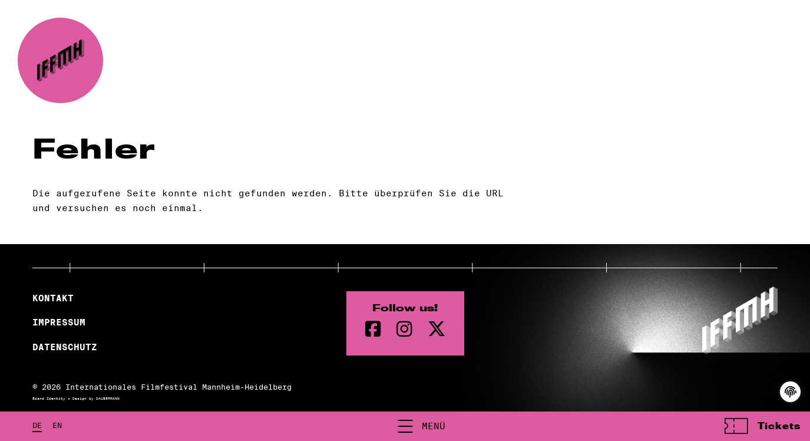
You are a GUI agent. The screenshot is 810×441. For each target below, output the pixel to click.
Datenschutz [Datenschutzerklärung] (64, 347)
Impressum (58, 322)
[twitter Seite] (436, 329)
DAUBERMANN (108, 398)
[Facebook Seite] (373, 329)
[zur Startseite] (60, 60)
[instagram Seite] (404, 329)
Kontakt (53, 298)
